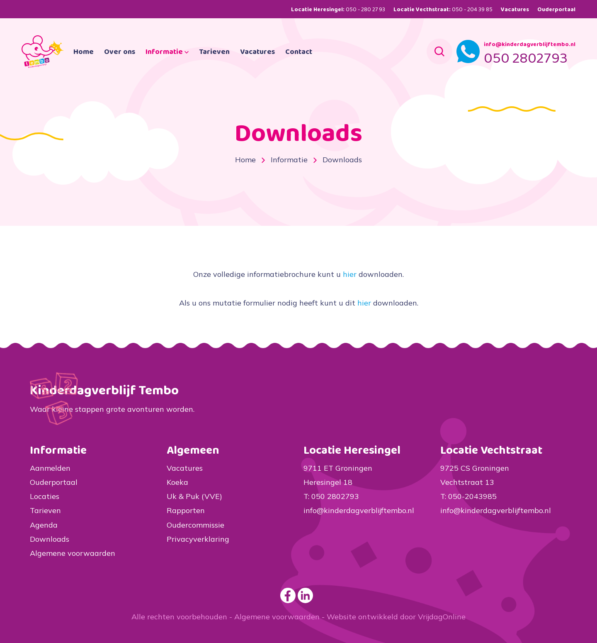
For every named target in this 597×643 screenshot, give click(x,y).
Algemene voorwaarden (72, 553)
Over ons (148, 63)
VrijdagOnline (442, 616)
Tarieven (243, 63)
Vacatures (515, 9)
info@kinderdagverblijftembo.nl (529, 55)
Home (112, 63)
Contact (327, 63)
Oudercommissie (195, 525)
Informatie (195, 63)
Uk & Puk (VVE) (194, 496)
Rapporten (186, 510)
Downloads (49, 539)
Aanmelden (50, 468)
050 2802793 (526, 70)
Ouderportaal (556, 9)
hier (350, 274)
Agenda (44, 525)
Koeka (177, 482)
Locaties (44, 496)
